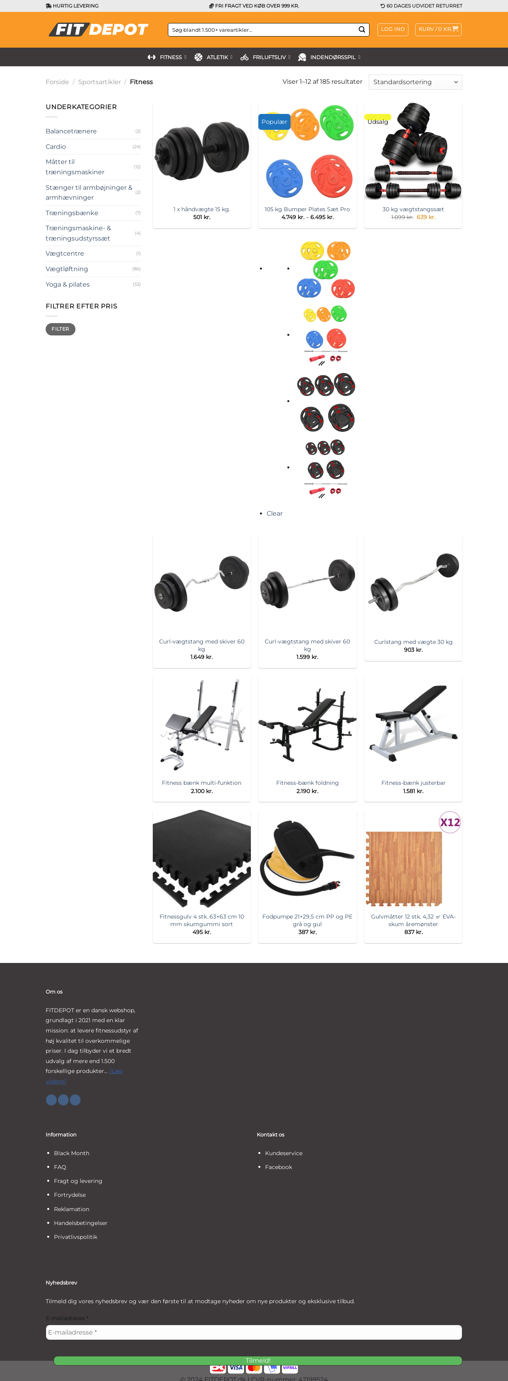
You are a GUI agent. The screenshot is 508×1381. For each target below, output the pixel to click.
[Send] (362, 30)
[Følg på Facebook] (51, 1100)
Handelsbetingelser (81, 1223)
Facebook (278, 1167)
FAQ (60, 1167)
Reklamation (71, 1209)
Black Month (71, 1153)
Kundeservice (283, 1153)
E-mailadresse (67, 1318)
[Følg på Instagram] (63, 1100)
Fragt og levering (78, 1181)
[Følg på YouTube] (75, 1100)
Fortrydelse (70, 1194)
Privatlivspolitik (75, 1236)
